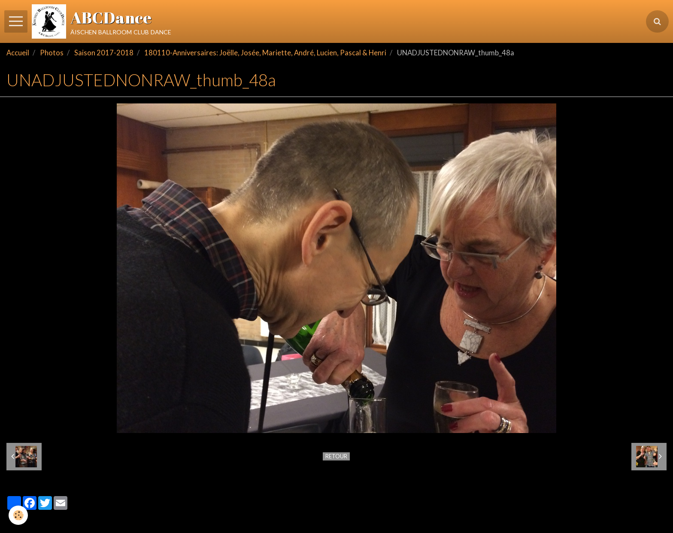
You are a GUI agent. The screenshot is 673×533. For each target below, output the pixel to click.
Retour (336, 456)
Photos (52, 52)
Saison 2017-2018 (103, 52)
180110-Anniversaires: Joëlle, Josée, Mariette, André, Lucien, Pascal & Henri (265, 52)
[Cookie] (18, 515)
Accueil (17, 52)
